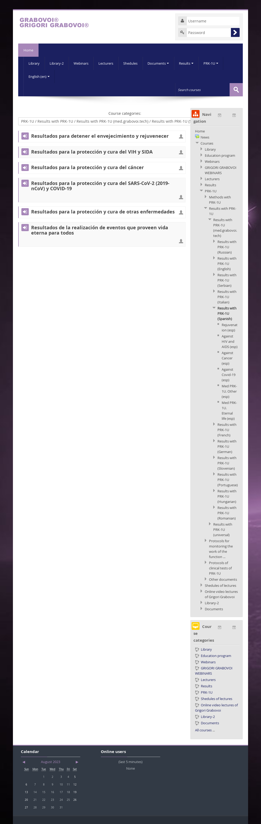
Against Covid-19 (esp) (228, 374)
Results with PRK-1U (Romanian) (226, 513)
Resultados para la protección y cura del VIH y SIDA (92, 152)
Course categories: (124, 113)
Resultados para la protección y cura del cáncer (87, 167)
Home (28, 50)
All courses (203, 730)
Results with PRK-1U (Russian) (226, 247)
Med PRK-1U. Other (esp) (229, 391)
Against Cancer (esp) (227, 358)
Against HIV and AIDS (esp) (230, 341)
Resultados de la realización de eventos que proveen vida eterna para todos (99, 230)
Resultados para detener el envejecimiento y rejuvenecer (100, 136)
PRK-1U (210, 63)
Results (186, 63)
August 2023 (50, 761)
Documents (158, 63)
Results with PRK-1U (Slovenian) (226, 463)
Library (34, 63)
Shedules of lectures (220, 585)
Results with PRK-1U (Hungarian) (226, 496)
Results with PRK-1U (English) (226, 263)
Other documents (223, 579)
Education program (220, 155)
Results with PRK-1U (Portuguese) (227, 479)
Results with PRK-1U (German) (226, 446)
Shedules (130, 63)
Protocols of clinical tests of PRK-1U (220, 568)
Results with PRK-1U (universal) (222, 529)
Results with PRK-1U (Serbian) (226, 280)
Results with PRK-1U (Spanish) (226, 313)
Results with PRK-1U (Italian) (226, 296)
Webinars (81, 63)
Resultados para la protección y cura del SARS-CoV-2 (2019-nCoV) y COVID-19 (100, 186)
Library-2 (57, 63)
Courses (207, 143)
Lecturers (105, 63)
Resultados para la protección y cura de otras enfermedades (103, 212)
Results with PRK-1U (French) (226, 429)
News (205, 137)
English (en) (39, 76)
